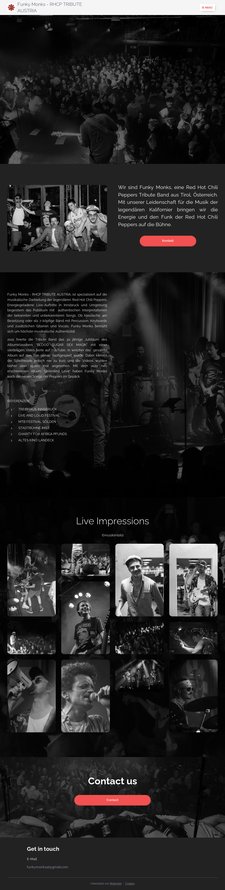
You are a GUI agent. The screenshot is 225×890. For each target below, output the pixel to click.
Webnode (116, 883)
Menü (207, 7)
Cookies (130, 883)
